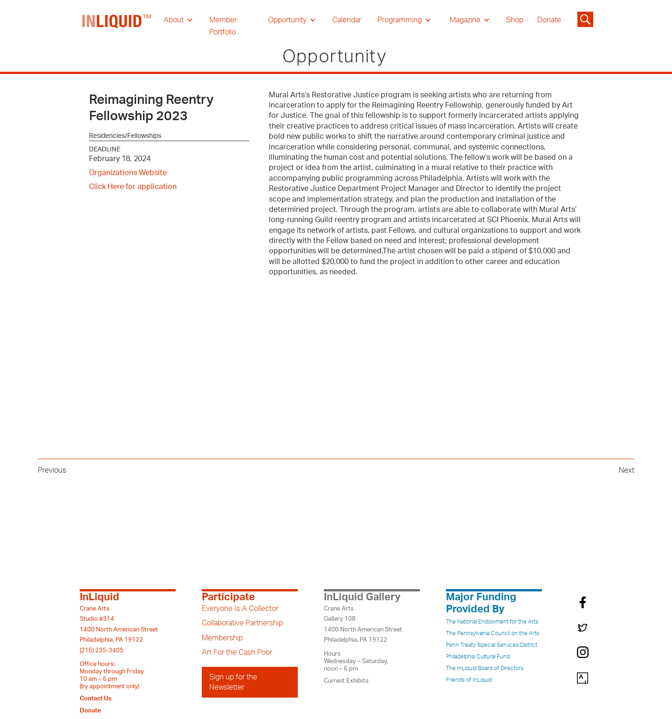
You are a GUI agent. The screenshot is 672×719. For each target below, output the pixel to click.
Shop (514, 20)
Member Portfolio (223, 26)
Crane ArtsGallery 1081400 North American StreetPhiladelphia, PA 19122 (363, 624)
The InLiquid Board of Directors (484, 668)
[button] (178, 20)
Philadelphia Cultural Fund (478, 656)
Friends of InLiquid (469, 680)
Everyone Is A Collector (240, 608)
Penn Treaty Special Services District (491, 645)
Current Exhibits (346, 681)
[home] (117, 26)
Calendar (346, 20)
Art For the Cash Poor (237, 652)
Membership (222, 638)
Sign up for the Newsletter (233, 682)
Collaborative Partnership (242, 623)
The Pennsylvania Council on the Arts (492, 633)
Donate (549, 20)
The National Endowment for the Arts (492, 621)
